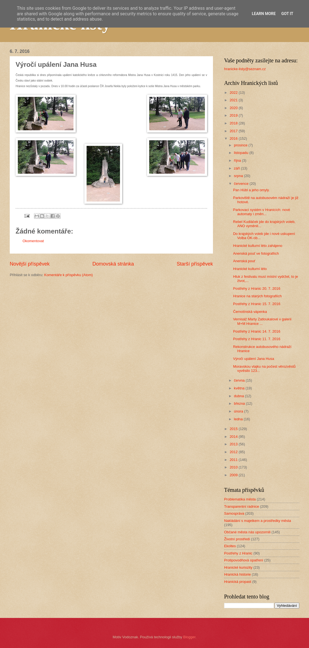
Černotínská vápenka (250, 312)
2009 (234, 475)
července (241, 183)
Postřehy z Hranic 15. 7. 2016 (256, 304)
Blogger (189, 637)
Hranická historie (237, 574)
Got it (287, 13)
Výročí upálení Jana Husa (253, 359)
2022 (234, 92)
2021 (234, 100)
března (240, 403)
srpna (239, 176)
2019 (234, 115)
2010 (234, 467)
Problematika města (240, 499)
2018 (234, 123)
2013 (234, 444)
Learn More (264, 13)
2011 (234, 460)
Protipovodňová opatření (243, 560)
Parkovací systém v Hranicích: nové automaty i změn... (261, 212)
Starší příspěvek (195, 264)
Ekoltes (230, 546)
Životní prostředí (237, 539)
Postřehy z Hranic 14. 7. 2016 (256, 331)
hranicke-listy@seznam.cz (245, 69)
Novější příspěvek (30, 264)
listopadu (241, 153)
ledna (239, 419)
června (240, 380)
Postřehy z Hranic (238, 553)
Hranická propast (237, 582)
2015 (234, 429)
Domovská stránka (113, 264)
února (239, 411)
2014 (234, 437)
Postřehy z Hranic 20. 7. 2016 (256, 288)
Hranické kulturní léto (250, 269)
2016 (234, 138)
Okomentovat (33, 241)
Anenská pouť (244, 261)
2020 (234, 108)
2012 (234, 452)
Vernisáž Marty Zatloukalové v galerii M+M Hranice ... (262, 321)
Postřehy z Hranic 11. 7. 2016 (256, 339)
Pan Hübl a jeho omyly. (251, 190)
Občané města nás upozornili (247, 532)
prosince (241, 145)
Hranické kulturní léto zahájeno (257, 246)
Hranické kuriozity (238, 567)
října (238, 160)
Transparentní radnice (241, 506)
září (237, 168)
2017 (234, 131)
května (240, 388)
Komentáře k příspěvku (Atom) (68, 275)
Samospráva (234, 513)
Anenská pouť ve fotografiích (256, 253)
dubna (239, 396)
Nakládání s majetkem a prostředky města (257, 521)
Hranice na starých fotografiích (257, 296)
